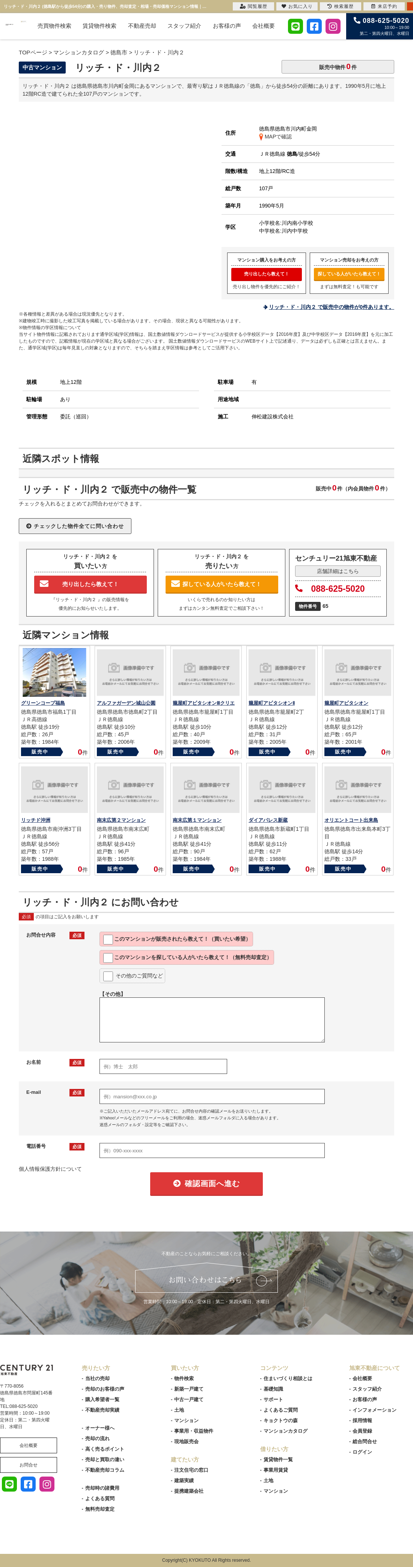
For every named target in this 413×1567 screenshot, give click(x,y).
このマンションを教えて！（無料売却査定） (187, 958)
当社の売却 (97, 1378)
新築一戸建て (188, 1389)
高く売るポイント (104, 1449)
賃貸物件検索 (99, 26)
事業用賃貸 (276, 1470)
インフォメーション (374, 1410)
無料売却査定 (100, 1509)
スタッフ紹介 (184, 26)
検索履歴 (340, 6)
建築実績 (184, 1480)
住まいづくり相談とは (288, 1378)
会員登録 (362, 1431)
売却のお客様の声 (104, 1389)
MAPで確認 (275, 137)
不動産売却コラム (104, 1470)
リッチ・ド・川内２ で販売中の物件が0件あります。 (331, 307)
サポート (273, 1399)
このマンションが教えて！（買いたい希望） (177, 939)
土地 (179, 1410)
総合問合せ (365, 1441)
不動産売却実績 (102, 1410)
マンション (186, 1420)
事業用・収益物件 (193, 1431)
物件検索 (184, 1378)
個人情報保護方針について (50, 1169)
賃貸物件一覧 (278, 1459)
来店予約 (384, 6)
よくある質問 (100, 1498)
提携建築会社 (188, 1491)
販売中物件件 (338, 66)
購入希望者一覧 (102, 1399)
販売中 (40, 752)
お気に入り (297, 6)
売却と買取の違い (104, 1459)
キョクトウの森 (281, 1420)
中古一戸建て (188, 1399)
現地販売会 (186, 1441)
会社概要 (263, 26)
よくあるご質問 (281, 1410)
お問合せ (29, 1465)
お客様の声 (227, 26)
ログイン (362, 1452)
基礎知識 (273, 1389)
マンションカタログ (285, 1431)
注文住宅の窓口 (191, 1470)
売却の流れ (97, 1438)
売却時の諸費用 (102, 1488)
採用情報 (362, 1420)
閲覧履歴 (253, 6)
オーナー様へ (100, 1428)
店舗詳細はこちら (338, 571)
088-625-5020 (330, 589)
